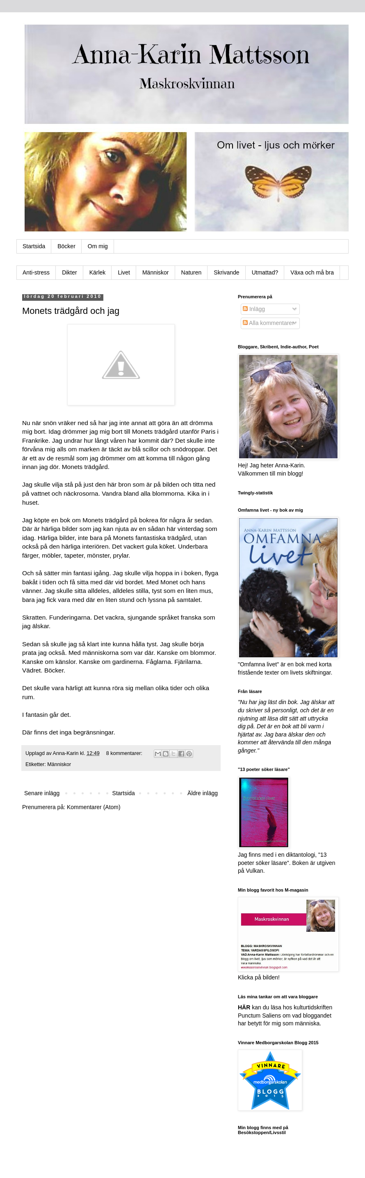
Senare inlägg (41, 793)
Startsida (34, 246)
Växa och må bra (312, 272)
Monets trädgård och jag (70, 311)
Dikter (69, 272)
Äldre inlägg (202, 793)
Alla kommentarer (268, 323)
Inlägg (254, 309)
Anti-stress (36, 272)
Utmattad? (265, 272)
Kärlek (97, 272)
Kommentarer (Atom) (94, 807)
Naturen (191, 272)
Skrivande (226, 272)
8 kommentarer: (125, 753)
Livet (124, 272)
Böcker (66, 246)
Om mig (98, 246)
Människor (155, 272)
